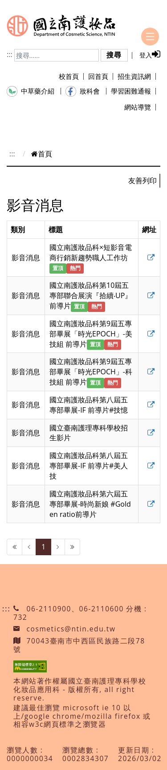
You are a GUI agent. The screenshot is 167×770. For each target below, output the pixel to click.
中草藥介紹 (34, 91)
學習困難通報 (133, 90)
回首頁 (100, 76)
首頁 (41, 154)
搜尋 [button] (114, 55)
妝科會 (85, 91)
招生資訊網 (137, 76)
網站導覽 (140, 106)
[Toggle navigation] (150, 36)
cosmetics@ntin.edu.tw (71, 629)
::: (9, 54)
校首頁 (71, 76)
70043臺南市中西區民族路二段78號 (79, 645)
